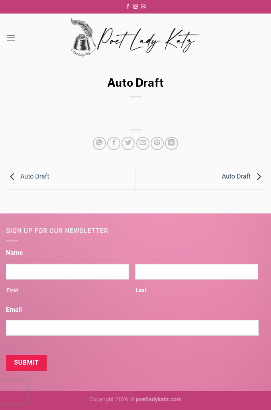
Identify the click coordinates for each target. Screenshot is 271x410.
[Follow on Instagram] (135, 7)
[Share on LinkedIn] (171, 143)
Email (14, 309)
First (12, 290)
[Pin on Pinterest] (157, 143)
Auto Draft (27, 177)
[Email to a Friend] (142, 143)
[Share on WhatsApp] (99, 143)
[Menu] (11, 37)
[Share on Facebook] (113, 143)
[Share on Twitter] (128, 143)
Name (14, 252)
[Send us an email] (143, 7)
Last (141, 290)
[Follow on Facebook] (128, 7)
